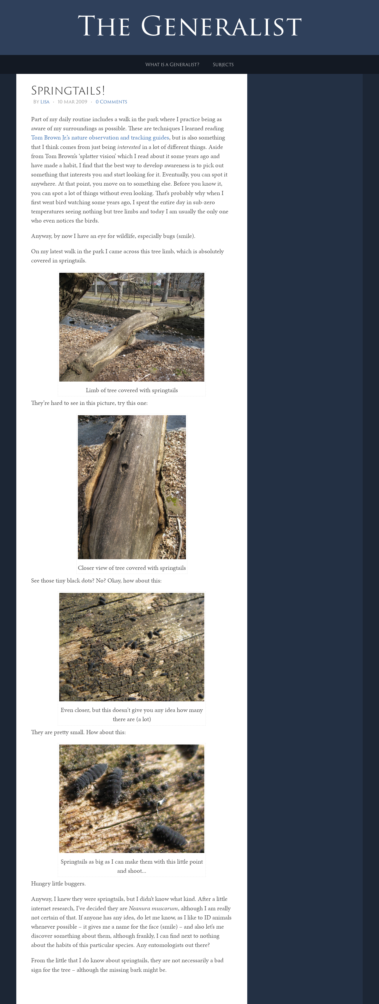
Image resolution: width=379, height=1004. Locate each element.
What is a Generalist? (172, 64)
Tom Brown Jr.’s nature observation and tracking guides (100, 137)
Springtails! (68, 90)
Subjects (223, 64)
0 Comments (111, 101)
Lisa (44, 101)
